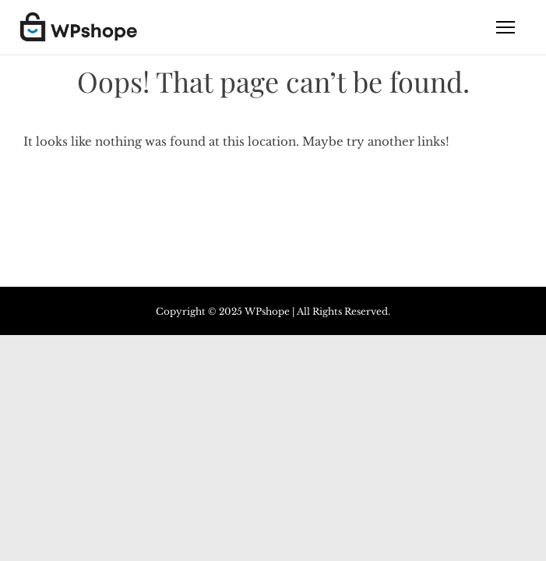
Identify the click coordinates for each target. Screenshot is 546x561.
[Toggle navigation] (505, 27)
